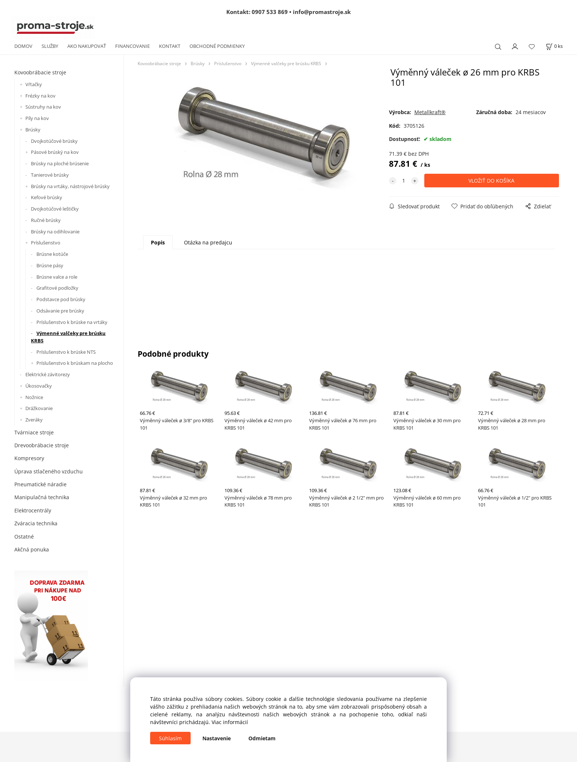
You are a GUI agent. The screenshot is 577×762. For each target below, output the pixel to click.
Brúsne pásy (49, 265)
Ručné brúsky (46, 220)
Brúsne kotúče (52, 254)
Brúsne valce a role (56, 277)
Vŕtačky (33, 84)
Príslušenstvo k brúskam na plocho (74, 363)
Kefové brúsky (46, 197)
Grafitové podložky (57, 288)
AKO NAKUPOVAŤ (86, 46)
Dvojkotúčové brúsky (54, 141)
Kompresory (29, 458)
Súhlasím (170, 738)
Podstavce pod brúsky (60, 299)
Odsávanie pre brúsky (60, 310)
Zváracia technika (35, 523)
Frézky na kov (40, 95)
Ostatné (24, 536)
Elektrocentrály (32, 510)
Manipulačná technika (41, 497)
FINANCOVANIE (132, 46)
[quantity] (403, 180)
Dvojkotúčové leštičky (55, 208)
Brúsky (32, 129)
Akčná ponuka (31, 549)
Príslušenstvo (45, 242)
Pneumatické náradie (40, 484)
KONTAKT (169, 46)
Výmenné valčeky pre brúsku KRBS (68, 337)
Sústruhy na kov (43, 106)
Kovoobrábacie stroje (40, 72)
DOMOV (23, 46)
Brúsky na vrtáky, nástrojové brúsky (70, 186)
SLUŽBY (50, 46)
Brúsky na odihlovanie (55, 231)
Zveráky (34, 419)
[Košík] (554, 46)
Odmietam (262, 738)
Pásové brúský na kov (55, 152)
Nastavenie (216, 738)
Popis (158, 242)
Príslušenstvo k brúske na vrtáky (71, 322)
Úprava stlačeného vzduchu (48, 471)
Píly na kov (37, 118)
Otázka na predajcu (208, 242)
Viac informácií (230, 722)
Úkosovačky (38, 385)
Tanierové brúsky (50, 175)
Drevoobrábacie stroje (41, 445)
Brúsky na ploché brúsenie (60, 163)
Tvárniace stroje (34, 432)
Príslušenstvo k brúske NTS (66, 352)
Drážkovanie (39, 408)
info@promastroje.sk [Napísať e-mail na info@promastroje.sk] (322, 11)
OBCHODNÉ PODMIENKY (217, 46)
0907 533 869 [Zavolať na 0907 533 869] (270, 11)
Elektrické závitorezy (47, 374)
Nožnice (34, 397)
